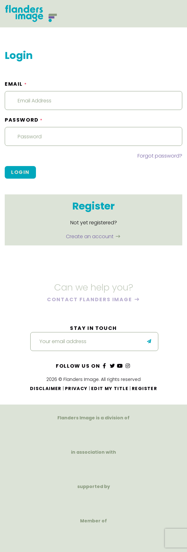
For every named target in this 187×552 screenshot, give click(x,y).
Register (144, 388)
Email (16, 84)
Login (20, 172)
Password (24, 120)
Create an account (90, 236)
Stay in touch (93, 328)
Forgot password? (159, 155)
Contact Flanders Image (90, 299)
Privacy (76, 388)
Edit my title (109, 388)
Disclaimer (45, 388)
